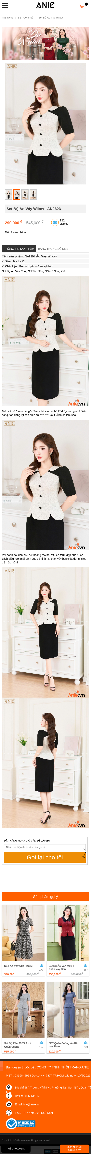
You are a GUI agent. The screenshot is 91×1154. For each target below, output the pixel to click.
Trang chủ (8, 17)
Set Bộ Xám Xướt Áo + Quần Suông (17, 1045)
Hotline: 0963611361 (27, 1096)
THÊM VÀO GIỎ (15, 1148)
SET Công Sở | (28, 17)
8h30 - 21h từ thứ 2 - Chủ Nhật (34, 1112)
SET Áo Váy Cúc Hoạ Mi (18, 965)
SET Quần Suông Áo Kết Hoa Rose (63, 1045)
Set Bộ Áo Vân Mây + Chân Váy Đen (61, 967)
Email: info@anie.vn (27, 1104)
